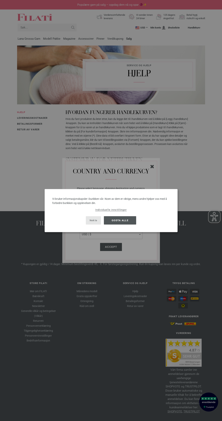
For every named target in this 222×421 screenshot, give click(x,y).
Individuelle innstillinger (111, 209)
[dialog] (111, 210)
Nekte (93, 220)
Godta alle (120, 220)
